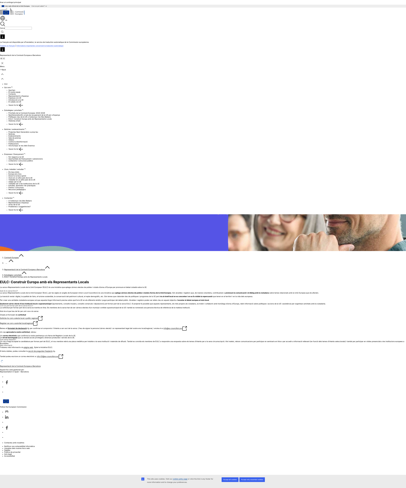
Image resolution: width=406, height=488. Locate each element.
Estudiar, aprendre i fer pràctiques (22, 185)
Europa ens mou (14, 174)
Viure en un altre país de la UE (20, 178)
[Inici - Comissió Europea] (15, 12)
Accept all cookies (230, 480)
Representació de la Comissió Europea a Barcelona (24, 269)
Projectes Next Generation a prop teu (23, 132)
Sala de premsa (14, 138)
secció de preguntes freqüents (40, 351)
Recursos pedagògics (17, 189)
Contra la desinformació (18, 142)
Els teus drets (13, 172)
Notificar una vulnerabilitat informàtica (19, 446)
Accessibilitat (9, 456)
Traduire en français (7, 46)
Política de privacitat (12, 452)
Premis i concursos (16, 188)
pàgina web (29, 347)
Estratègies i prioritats (13, 110)
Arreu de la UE (14, 205)
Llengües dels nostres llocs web (17, 448)
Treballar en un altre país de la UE (21, 180)
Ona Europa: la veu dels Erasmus (21, 146)
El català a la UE (14, 102)
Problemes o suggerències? (19, 207)
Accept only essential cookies (252, 480)
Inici (6, 84)
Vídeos (11, 140)
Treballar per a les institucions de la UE (23, 184)
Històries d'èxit (14, 121)
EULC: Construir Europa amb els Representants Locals (30, 119)
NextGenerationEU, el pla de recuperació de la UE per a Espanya (34, 115)
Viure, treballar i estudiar (14, 169)
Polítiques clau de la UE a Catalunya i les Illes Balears (29, 117)
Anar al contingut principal (10, 2)
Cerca (2, 28)
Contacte (12, 94)
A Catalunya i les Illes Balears (20, 201)
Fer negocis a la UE (16, 157)
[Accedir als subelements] (13, 87)
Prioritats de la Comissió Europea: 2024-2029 (26, 113)
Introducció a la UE (15, 100)
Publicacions (13, 144)
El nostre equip (14, 92)
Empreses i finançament (13, 154)
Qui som (7, 87)
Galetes (7, 450)
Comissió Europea (11, 258)
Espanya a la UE (14, 98)
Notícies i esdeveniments (14, 129)
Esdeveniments (14, 136)
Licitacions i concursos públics (20, 161)
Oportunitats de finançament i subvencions (25, 159)
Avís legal (8, 454)
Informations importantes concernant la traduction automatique (39, 46)
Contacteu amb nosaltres (14, 443)
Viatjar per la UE (14, 182)
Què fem (11, 90)
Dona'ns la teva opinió (17, 176)
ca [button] (3, 20)
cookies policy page (180, 479)
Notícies (11, 134)
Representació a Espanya (18, 96)
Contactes (8, 198)
